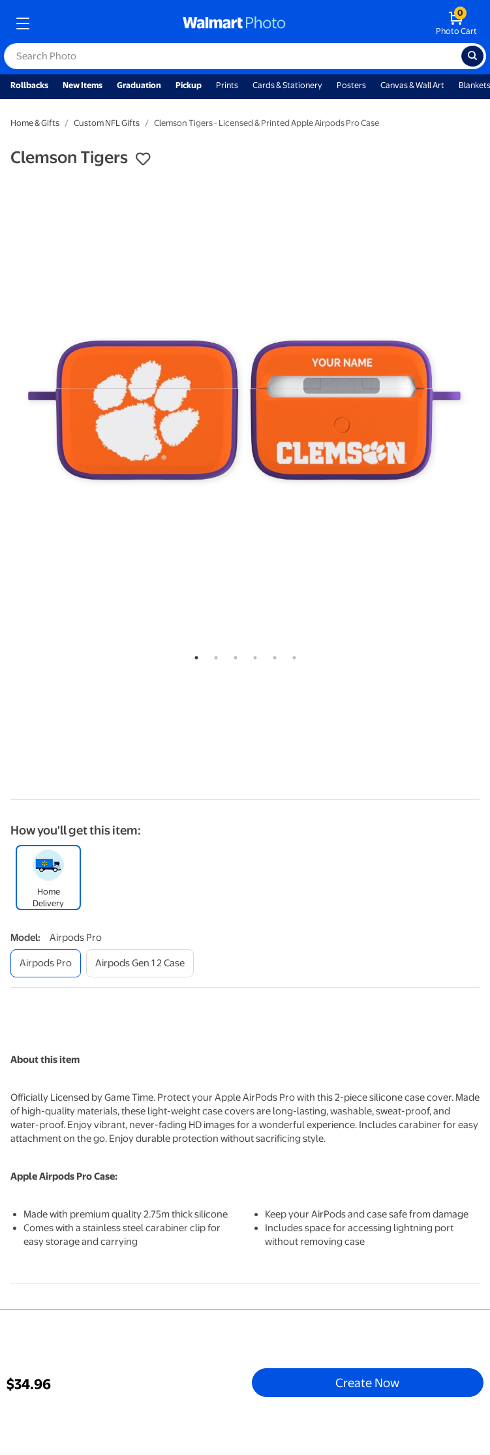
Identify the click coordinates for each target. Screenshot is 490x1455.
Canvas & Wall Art (412, 85)
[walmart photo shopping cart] (456, 23)
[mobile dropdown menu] (23, 23)
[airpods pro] (45, 963)
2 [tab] (213, 655)
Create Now (367, 1382)
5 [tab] (272, 655)
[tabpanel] (245, 410)
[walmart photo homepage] (234, 23)
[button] (143, 159)
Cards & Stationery (287, 85)
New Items (82, 85)
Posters (351, 85)
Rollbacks (29, 85)
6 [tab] (291, 655)
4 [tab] (252, 655)
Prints (227, 85)
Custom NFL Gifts (107, 123)
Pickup (189, 85)
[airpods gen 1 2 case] (140, 963)
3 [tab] (232, 655)
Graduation (139, 85)
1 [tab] (193, 655)
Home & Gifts (34, 123)
